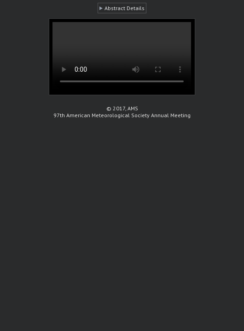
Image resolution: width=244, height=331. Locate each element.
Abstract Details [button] (125, 8)
